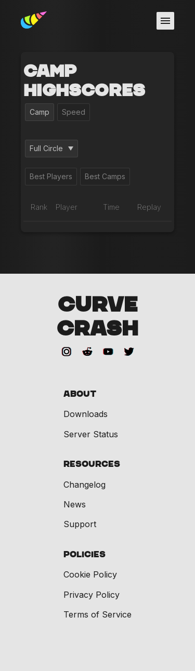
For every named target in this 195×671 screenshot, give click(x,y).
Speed (73, 112)
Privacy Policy (91, 594)
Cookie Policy (90, 574)
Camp (39, 112)
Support (79, 524)
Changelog (84, 484)
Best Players (51, 176)
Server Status (90, 434)
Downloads (85, 414)
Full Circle (51, 148)
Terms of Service (97, 614)
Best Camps (105, 176)
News (74, 504)
